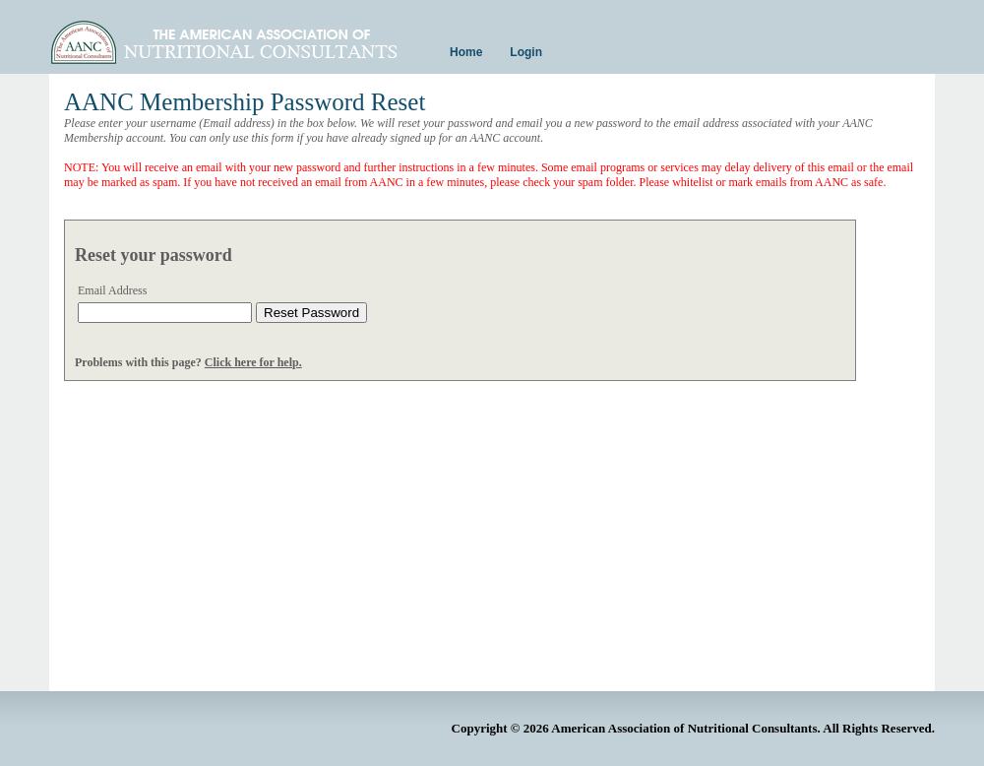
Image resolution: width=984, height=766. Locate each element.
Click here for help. (253, 362)
